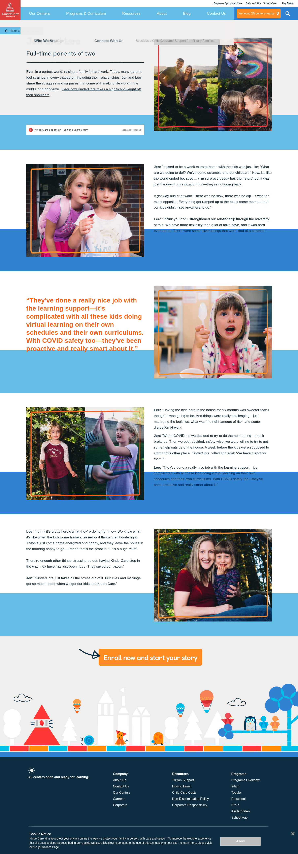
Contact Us (216, 13)
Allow (240, 841)
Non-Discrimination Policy (190, 798)
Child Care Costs (184, 792)
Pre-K (235, 805)
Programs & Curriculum (86, 13)
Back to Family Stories (25, 30)
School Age (239, 817)
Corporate (120, 805)
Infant (235, 786)
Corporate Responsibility (189, 805)
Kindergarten (240, 811)
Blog (187, 13)
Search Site (288, 15)
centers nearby (256, 13)
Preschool (238, 798)
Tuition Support (183, 780)
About (162, 13)
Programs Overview (245, 780)
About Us (119, 780)
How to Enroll (181, 786)
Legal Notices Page (46, 847)
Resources (131, 13)
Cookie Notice (90, 842)
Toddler (236, 792)
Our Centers (39, 13)
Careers (119, 798)
